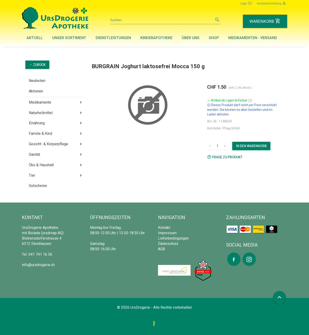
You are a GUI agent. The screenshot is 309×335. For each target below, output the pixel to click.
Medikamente (40, 102)
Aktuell (35, 38)
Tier (32, 175)
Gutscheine (38, 185)
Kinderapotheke (156, 38)
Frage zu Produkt (224, 157)
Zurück (37, 65)
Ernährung (37, 123)
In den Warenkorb (251, 146)
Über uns (190, 38)
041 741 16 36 (40, 254)
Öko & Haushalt (41, 165)
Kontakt (164, 227)
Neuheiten (37, 80)
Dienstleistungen (113, 38)
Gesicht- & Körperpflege (48, 144)
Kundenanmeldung (271, 3)
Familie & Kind (40, 133)
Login (246, 3)
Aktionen (36, 91)
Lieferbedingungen (173, 238)
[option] (147, 105)
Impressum (167, 233)
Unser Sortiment (69, 38)
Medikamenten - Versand (252, 38)
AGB (161, 249)
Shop (214, 38)
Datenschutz (168, 243)
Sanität (34, 154)
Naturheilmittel (41, 113)
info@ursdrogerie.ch (38, 265)
